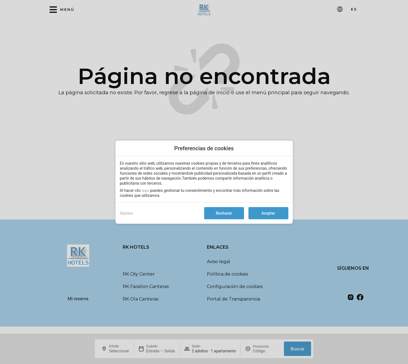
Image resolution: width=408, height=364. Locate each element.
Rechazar (224, 213)
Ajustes (126, 213)
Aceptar (268, 213)
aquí (145, 190)
